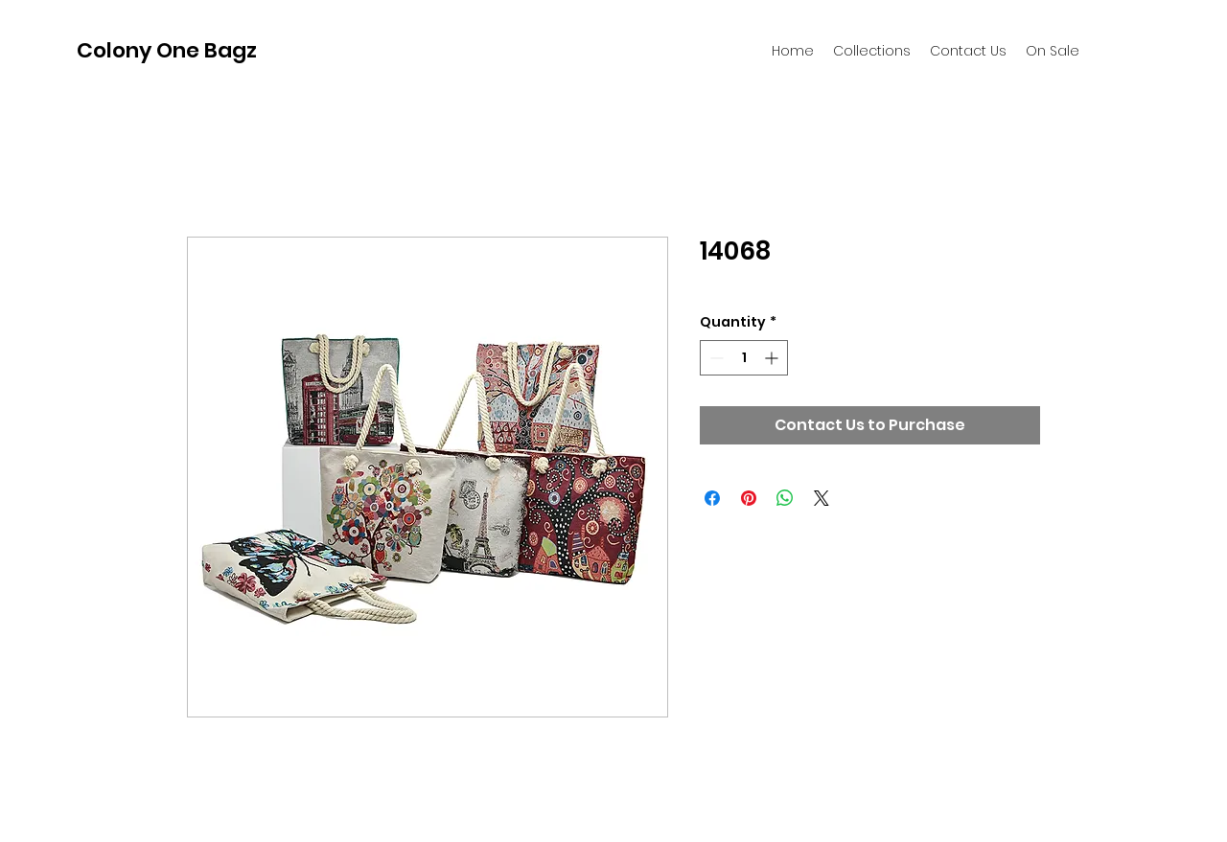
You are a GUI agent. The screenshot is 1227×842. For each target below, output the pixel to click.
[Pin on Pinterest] (748, 498)
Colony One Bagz (167, 50)
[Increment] (773, 358)
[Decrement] (715, 358)
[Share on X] (821, 498)
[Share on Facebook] (712, 498)
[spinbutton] (744, 358)
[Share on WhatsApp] (785, 498)
